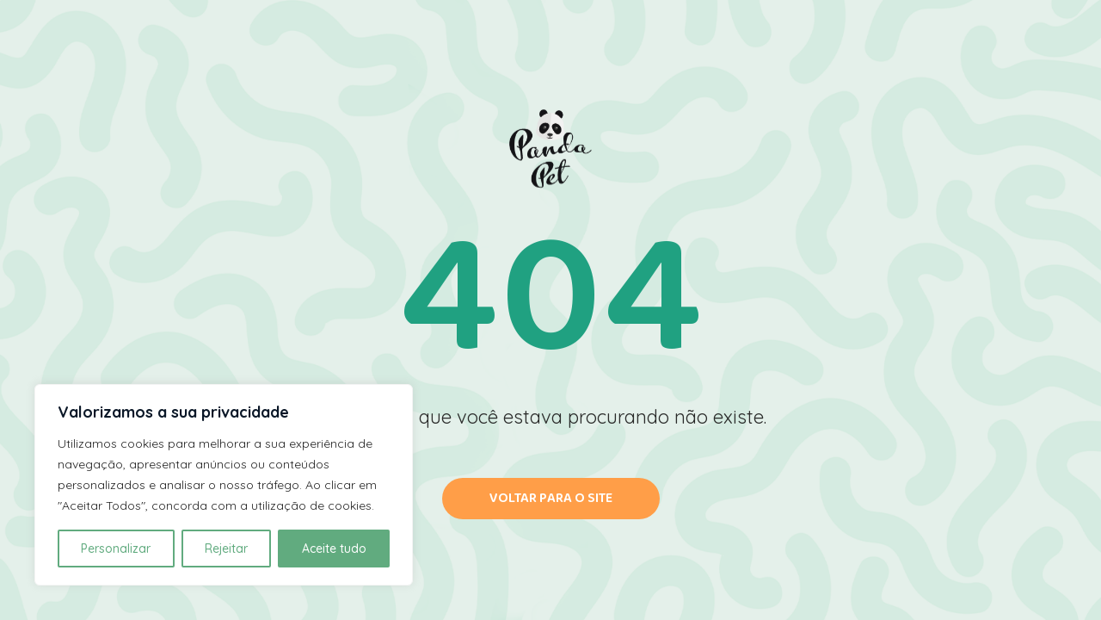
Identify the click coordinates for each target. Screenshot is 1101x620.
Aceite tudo (334, 548)
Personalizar (116, 548)
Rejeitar (226, 548)
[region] (223, 485)
